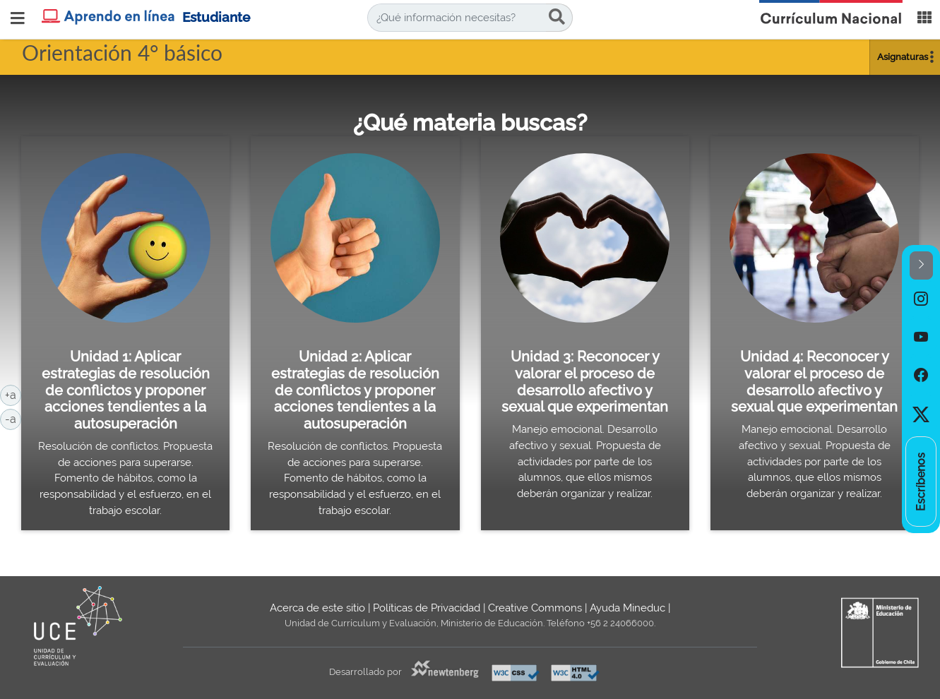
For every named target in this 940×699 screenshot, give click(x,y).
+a (13, 394)
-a (13, 418)
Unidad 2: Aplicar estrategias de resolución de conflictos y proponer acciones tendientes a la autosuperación (355, 390)
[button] (921, 265)
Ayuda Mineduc (627, 608)
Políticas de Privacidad (426, 608)
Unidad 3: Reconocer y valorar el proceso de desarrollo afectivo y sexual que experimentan (584, 381)
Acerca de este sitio (317, 608)
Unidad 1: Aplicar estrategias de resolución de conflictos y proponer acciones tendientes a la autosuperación (126, 390)
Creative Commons (535, 608)
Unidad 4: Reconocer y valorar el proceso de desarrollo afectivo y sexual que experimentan (814, 381)
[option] (920, 299)
